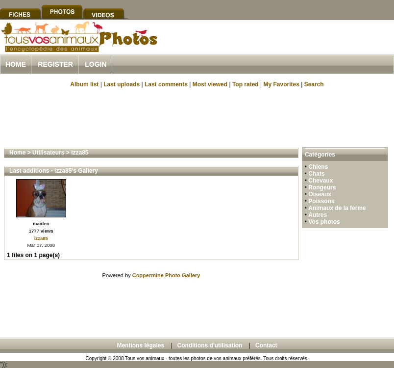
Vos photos (324, 221)
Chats (316, 173)
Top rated (245, 84)
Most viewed (210, 84)
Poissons (321, 201)
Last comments (166, 84)
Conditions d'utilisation (210, 345)
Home (15, 64)
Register (55, 64)
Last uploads (121, 84)
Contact (266, 345)
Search (314, 84)
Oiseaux (319, 194)
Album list (84, 84)
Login (95, 64)
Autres (317, 214)
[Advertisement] (197, 117)
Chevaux (320, 180)
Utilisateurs (48, 152)
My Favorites (281, 84)
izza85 (79, 152)
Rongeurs (322, 187)
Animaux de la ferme (337, 208)
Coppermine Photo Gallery (166, 275)
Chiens (318, 166)
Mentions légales (140, 345)
